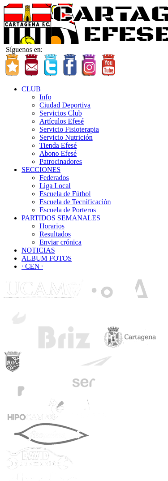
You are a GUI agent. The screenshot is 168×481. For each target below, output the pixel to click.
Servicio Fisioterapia (69, 129)
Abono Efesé (58, 153)
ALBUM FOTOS (47, 258)
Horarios (52, 226)
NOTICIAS (38, 250)
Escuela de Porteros (67, 210)
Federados (54, 177)
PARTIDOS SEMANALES (61, 218)
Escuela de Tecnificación (75, 202)
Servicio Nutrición (66, 137)
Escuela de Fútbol (65, 194)
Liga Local (55, 185)
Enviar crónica (60, 242)
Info (45, 97)
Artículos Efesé (61, 121)
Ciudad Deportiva (64, 105)
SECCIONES (41, 169)
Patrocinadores (60, 161)
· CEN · (32, 266)
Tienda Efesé (58, 145)
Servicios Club (60, 113)
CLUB (31, 89)
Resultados (55, 234)
